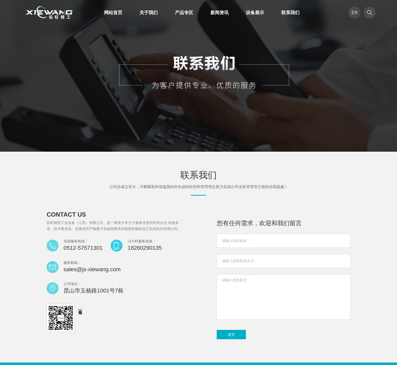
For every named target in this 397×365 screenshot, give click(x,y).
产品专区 (184, 12)
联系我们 (290, 12)
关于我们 (149, 12)
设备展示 (255, 12)
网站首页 (113, 12)
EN (354, 12)
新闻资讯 (219, 12)
